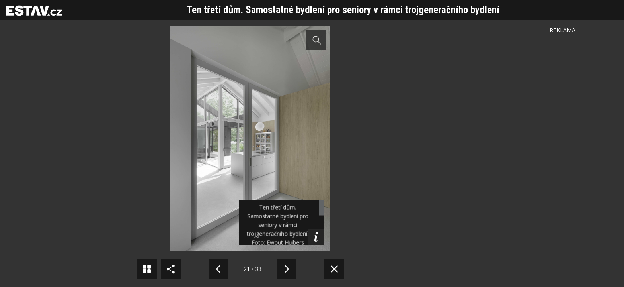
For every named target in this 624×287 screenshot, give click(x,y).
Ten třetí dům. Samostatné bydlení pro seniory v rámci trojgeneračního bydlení (343, 10)
